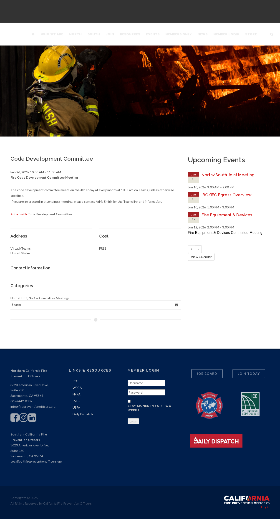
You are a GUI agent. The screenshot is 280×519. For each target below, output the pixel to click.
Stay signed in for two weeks (150, 408)
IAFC (76, 401)
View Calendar (201, 257)
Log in (265, 507)
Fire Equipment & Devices (227, 215)
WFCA (77, 388)
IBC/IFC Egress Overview (227, 194)
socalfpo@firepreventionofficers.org (36, 461)
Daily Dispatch (83, 414)
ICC (75, 381)
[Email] (176, 304)
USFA (76, 407)
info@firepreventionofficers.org (32, 406)
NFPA (77, 394)
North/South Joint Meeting (228, 174)
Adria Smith (18, 214)
